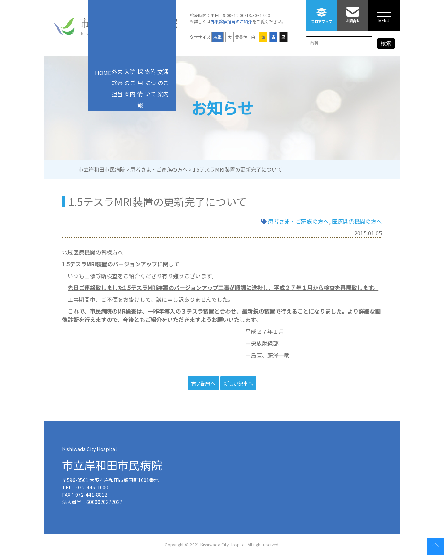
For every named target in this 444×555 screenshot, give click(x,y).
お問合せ (353, 11)
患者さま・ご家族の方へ (298, 221)
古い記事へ (203, 383)
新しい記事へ (238, 383)
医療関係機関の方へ (357, 221)
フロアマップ (321, 12)
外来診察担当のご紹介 (231, 21)
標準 (217, 37)
